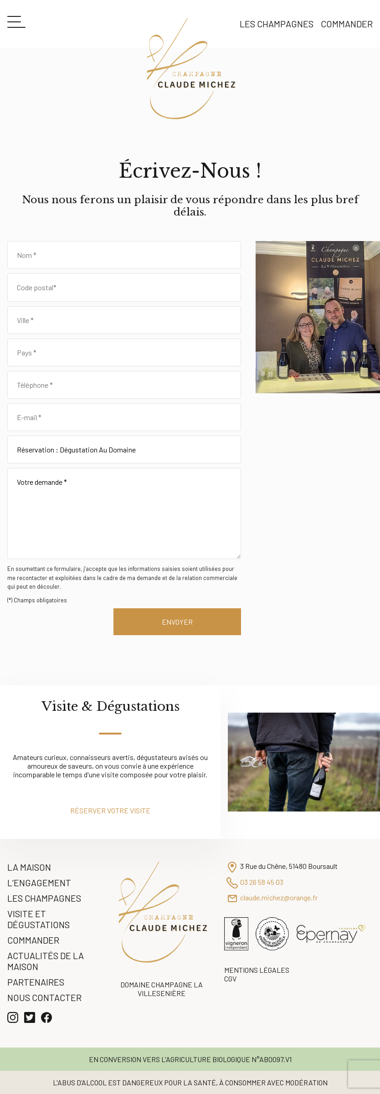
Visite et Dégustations (38, 919)
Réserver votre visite (110, 810)
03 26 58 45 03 (261, 882)
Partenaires (35, 981)
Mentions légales (256, 970)
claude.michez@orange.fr (279, 897)
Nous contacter (44, 997)
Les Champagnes (276, 23)
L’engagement (39, 882)
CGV (230, 978)
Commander (347, 23)
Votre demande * (124, 513)
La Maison (29, 867)
